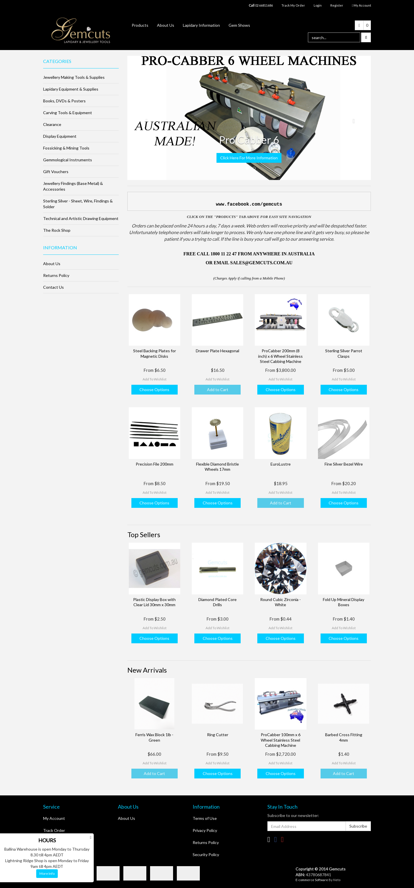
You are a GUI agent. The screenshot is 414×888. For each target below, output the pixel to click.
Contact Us (53, 287)
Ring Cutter (217, 734)
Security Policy (206, 854)
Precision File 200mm (154, 464)
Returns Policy (56, 275)
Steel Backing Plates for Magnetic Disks (154, 353)
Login (318, 5)
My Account (54, 818)
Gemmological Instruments (67, 159)
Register (336, 5)
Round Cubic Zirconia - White (280, 602)
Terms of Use (205, 818)
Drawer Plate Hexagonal (217, 350)
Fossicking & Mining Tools (66, 148)
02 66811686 (261, 5)
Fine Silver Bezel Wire (344, 464)
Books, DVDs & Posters (64, 100)
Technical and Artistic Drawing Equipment (80, 218)
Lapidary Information (201, 25)
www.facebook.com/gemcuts (249, 204)
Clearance (52, 124)
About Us (165, 25)
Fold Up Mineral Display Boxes (343, 602)
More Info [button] (47, 873)
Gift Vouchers (55, 171)
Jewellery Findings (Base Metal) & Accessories (73, 186)
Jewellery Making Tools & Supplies (74, 77)
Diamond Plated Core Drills (217, 602)
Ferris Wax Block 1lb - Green (154, 737)
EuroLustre (281, 464)
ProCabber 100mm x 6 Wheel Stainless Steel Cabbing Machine (280, 739)
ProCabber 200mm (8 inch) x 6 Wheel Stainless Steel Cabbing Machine (280, 355)
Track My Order (293, 5)
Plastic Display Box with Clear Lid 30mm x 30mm (154, 602)
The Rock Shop (56, 230)
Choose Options (154, 389)
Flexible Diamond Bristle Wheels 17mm (217, 467)
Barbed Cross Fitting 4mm (343, 737)
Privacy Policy (205, 830)
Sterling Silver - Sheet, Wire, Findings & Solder (78, 203)
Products (140, 25)
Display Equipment (59, 136)
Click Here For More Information (249, 157)
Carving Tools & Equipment (67, 112)
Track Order (54, 830)
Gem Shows (239, 25)
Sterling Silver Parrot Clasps (343, 353)
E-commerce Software (312, 880)
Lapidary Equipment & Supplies (70, 89)
